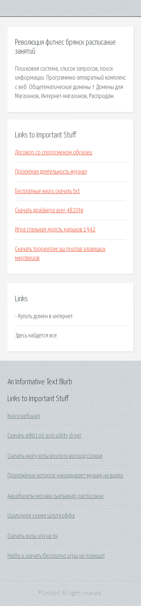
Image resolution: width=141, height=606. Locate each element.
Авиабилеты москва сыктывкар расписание (56, 496)
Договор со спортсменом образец (53, 153)
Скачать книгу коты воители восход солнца (55, 456)
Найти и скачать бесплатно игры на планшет (56, 556)
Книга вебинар (24, 416)
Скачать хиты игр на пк (33, 536)
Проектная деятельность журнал (51, 172)
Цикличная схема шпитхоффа (41, 516)
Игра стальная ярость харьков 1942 (55, 230)
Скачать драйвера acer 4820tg (49, 210)
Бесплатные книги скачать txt (47, 191)
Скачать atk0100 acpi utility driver (45, 436)
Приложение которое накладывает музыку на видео (65, 476)
